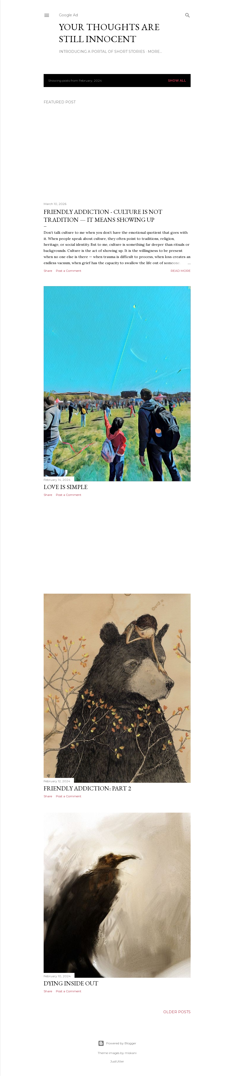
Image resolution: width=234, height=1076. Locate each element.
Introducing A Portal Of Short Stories (102, 51)
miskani (131, 1053)
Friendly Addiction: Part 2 (87, 788)
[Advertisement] (117, 545)
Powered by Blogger (117, 1043)
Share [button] (48, 271)
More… (155, 51)
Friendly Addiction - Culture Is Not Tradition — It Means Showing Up (103, 216)
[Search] (187, 14)
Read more (181, 271)
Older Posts (177, 1012)
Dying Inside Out (71, 983)
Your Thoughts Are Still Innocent (109, 33)
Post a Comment (68, 271)
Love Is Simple (66, 487)
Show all (177, 80)
